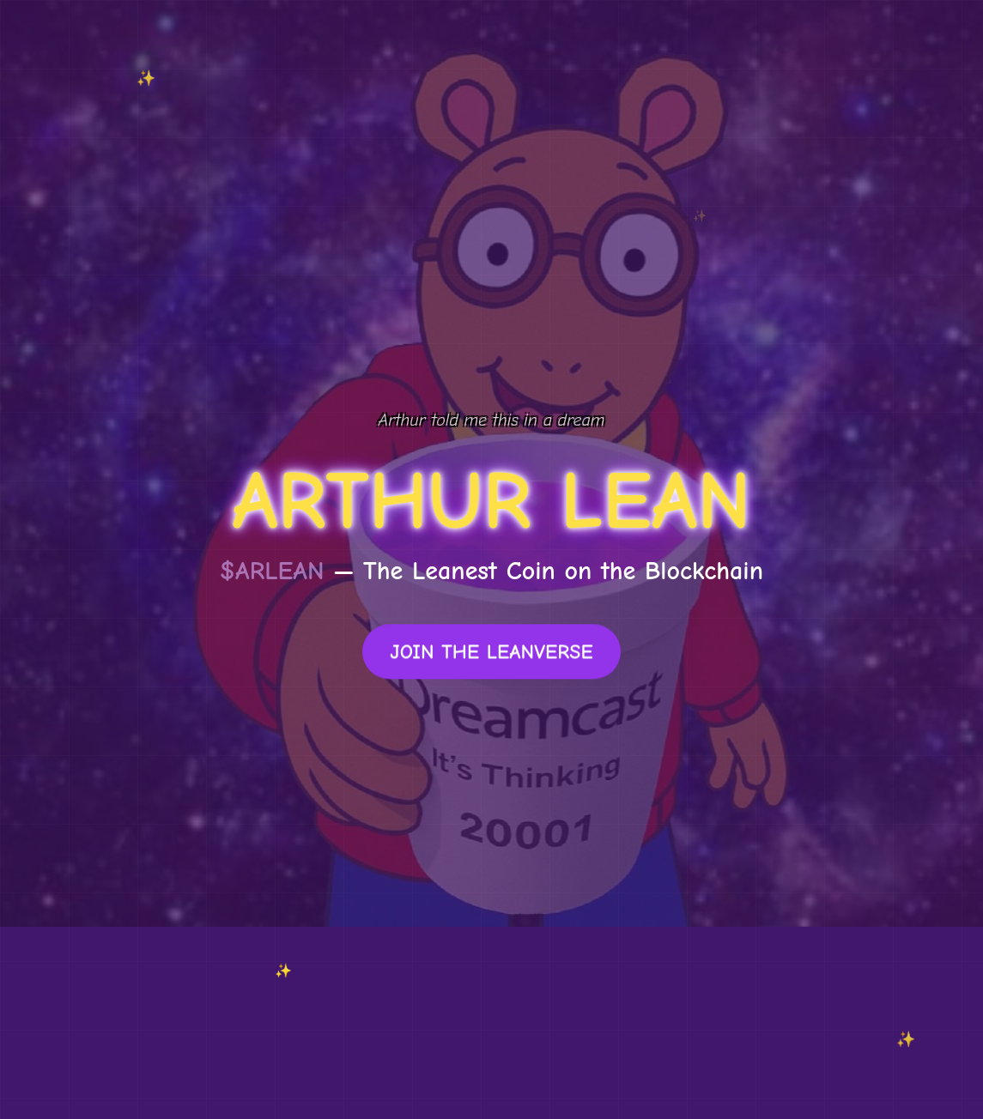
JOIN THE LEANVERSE (491, 653)
